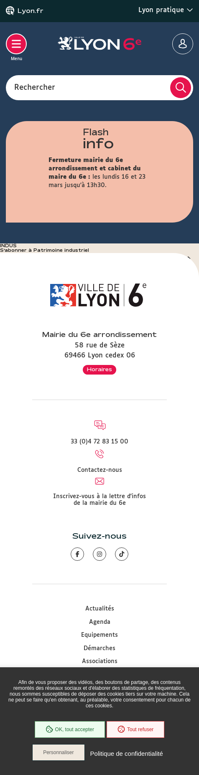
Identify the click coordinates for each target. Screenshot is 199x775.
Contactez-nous (99, 470)
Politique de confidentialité (126, 753)
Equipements (99, 635)
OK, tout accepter (70, 729)
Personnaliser (58, 752)
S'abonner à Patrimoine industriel (44, 250)
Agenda (99, 622)
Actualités (99, 609)
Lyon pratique (165, 10)
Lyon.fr (30, 11)
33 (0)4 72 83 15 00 (99, 442)
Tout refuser (135, 729)
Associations (99, 661)
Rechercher (34, 87)
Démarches (99, 648)
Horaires (99, 369)
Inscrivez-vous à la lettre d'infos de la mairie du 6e (99, 500)
